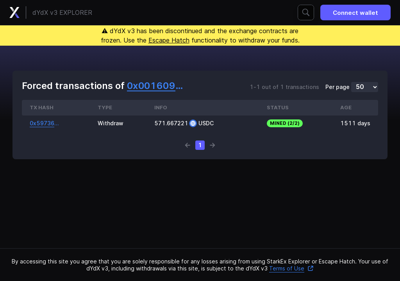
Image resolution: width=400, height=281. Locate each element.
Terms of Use (291, 268)
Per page (337, 87)
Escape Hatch (168, 40)
